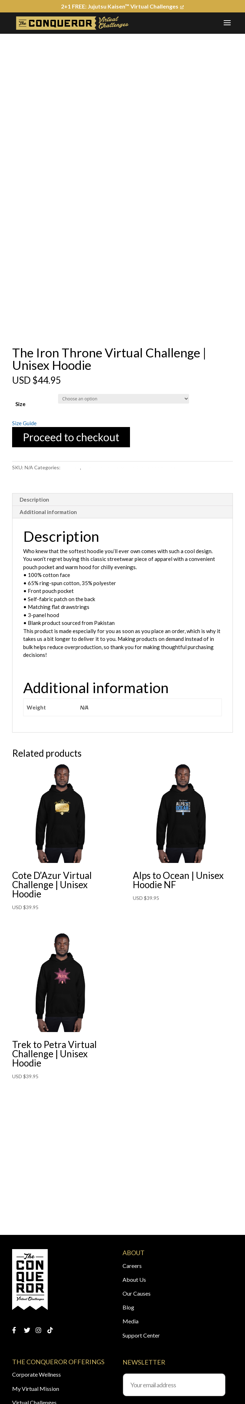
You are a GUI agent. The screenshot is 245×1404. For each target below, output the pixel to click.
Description (34, 499)
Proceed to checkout (71, 437)
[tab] (122, 499)
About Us (134, 1279)
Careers (132, 1265)
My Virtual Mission (35, 1388)
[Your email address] (174, 1384)
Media (131, 1321)
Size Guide (24, 423)
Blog (128, 1307)
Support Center (141, 1335)
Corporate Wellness (36, 1374)
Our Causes (137, 1293)
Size (20, 404)
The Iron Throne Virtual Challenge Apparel (130, 467)
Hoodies (71, 467)
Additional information (48, 512)
